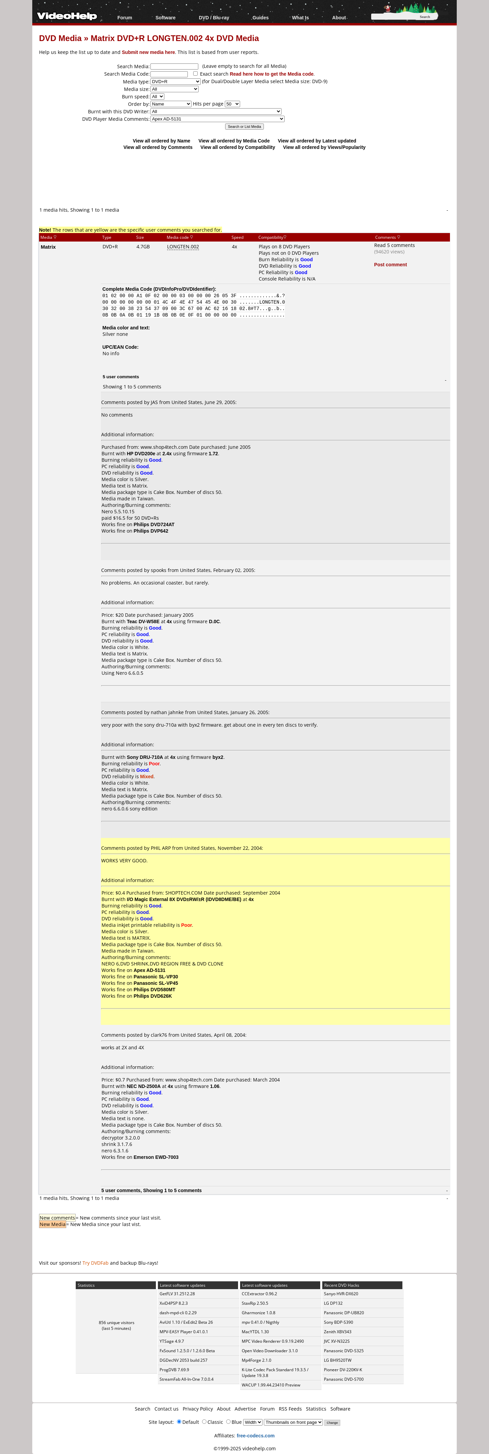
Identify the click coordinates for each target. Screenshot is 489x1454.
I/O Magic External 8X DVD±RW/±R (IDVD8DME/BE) (184, 899)
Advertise (245, 1408)
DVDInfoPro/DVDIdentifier (184, 289)
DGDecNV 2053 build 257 (183, 1360)
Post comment (390, 264)
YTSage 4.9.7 (172, 1341)
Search (142, 1408)
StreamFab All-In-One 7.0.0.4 (187, 1379)
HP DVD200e (141, 453)
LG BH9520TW (337, 1360)
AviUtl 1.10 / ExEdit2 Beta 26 (186, 1322)
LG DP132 (333, 1303)
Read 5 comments (394, 245)
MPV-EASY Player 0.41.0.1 (184, 1332)
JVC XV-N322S (337, 1341)
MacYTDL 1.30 (255, 1332)
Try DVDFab (96, 1263)
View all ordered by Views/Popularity (324, 147)
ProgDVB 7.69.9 (174, 1370)
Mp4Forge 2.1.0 (256, 1360)
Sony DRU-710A (145, 757)
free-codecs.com (255, 1435)
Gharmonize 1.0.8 (258, 1313)
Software (166, 17)
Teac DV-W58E (143, 621)
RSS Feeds (290, 1408)
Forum (124, 17)
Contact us (167, 1408)
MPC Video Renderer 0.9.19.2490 (273, 1341)
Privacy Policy (198, 1408)
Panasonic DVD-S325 (344, 1351)
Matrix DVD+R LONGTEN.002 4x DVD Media (175, 37)
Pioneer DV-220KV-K (343, 1370)
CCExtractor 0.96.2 (259, 1294)
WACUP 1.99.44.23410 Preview (271, 1385)
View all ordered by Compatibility (237, 147)
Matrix (48, 246)
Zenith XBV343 (337, 1332)
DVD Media (60, 37)
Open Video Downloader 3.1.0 (270, 1351)
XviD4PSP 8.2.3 (174, 1303)
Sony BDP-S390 (338, 1322)
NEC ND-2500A (144, 1086)
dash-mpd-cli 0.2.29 (178, 1313)
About (339, 17)
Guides (261, 17)
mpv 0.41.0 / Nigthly (260, 1322)
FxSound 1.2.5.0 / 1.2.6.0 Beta (187, 1351)
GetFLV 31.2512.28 (177, 1294)
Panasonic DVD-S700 (344, 1379)
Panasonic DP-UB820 (344, 1313)
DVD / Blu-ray (214, 17)
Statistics (316, 1408)
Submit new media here (148, 52)
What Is (300, 17)
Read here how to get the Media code (272, 74)
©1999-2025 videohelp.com (245, 1448)
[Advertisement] (244, 178)
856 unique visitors (116, 1322)
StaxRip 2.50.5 (255, 1303)
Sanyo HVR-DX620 (341, 1294)
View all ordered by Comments (158, 147)
